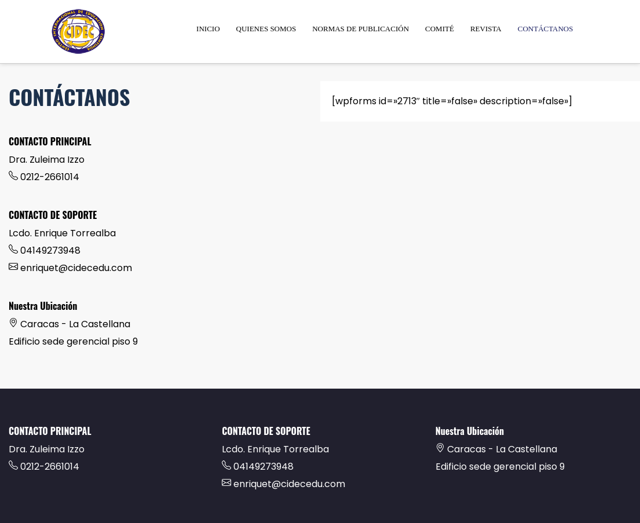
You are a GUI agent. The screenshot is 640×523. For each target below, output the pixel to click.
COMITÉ (439, 28)
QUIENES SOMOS (266, 28)
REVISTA (486, 28)
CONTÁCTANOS (545, 28)
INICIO (208, 28)
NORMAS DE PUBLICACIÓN (360, 28)
